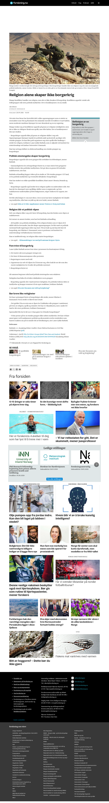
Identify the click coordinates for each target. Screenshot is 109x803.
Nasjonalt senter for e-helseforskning (53, 753)
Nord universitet (47, 764)
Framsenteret (16, 753)
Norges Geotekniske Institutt (51, 769)
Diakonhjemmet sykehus (19, 738)
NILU (14, 797)
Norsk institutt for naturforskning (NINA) (54, 790)
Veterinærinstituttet (79, 791)
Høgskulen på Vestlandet (19, 770)
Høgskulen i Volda (17, 767)
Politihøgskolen (78, 730)
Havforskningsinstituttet (19, 760)
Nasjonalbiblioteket (48, 744)
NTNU (45, 741)
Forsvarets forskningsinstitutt (21, 751)
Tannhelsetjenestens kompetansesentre (85, 765)
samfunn (25, 365)
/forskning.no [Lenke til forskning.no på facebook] (79, 681)
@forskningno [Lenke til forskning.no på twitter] (80, 678)
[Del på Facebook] (10, 369)
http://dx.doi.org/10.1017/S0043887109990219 (40, 337)
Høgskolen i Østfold (18, 765)
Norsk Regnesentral (48, 783)
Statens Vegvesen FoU (80, 755)
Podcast (86, 3)
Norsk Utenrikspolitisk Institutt (52, 788)
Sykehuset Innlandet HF (80, 763)
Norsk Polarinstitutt (48, 781)
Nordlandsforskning (49, 766)
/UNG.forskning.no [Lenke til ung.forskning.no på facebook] (81, 685)
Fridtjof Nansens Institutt (19, 755)
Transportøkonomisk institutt (82, 767)
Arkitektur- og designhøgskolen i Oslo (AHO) (25, 733)
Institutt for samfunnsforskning (21, 775)
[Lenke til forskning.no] (38, 2)
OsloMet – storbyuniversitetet (51, 795)
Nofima (45, 762)
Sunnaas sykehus (79, 760)
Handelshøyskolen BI (18, 758)
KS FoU (14, 777)
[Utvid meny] (99, 3)
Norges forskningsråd (49, 773)
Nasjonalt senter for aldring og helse (53, 750)
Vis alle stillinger (54, 479)
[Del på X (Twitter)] (13, 369)
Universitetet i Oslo (79, 779)
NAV (14, 788)
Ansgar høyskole (17, 730)
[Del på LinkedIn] (16, 369)
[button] (96, 464)
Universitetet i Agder (80, 772)
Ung (79, 3)
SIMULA (76, 742)
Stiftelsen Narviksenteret (81, 758)
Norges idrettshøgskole (49, 778)
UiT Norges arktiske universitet (82, 770)
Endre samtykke (19, 720)
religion (33, 365)
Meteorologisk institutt (19, 786)
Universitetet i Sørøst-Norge (82, 784)
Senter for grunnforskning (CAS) (83, 746)
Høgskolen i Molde (18, 763)
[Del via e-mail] (19, 369)
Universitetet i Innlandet (81, 777)
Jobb (92, 3)
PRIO (75, 733)
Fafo (14, 744)
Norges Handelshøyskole (50, 771)
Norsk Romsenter (48, 785)
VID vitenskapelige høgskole (82, 794)
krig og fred (15, 365)
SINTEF (76, 744)
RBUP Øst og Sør (78, 735)
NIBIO (14, 791)
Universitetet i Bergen (80, 775)
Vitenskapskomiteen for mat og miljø (84, 796)
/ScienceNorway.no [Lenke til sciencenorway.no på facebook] (81, 689)
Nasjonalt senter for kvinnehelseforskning (55, 755)
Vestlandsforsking (79, 789)
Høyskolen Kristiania (18, 772)
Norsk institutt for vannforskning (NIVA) (54, 793)
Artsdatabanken (17, 735)
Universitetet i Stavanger (81, 782)
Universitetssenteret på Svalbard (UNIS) (85, 786)
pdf (22, 330)
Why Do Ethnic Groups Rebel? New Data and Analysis (41, 334)
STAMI (76, 753)
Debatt (74, 3)
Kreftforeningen (17, 779)
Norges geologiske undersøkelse (52, 776)
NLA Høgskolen (47, 730)
